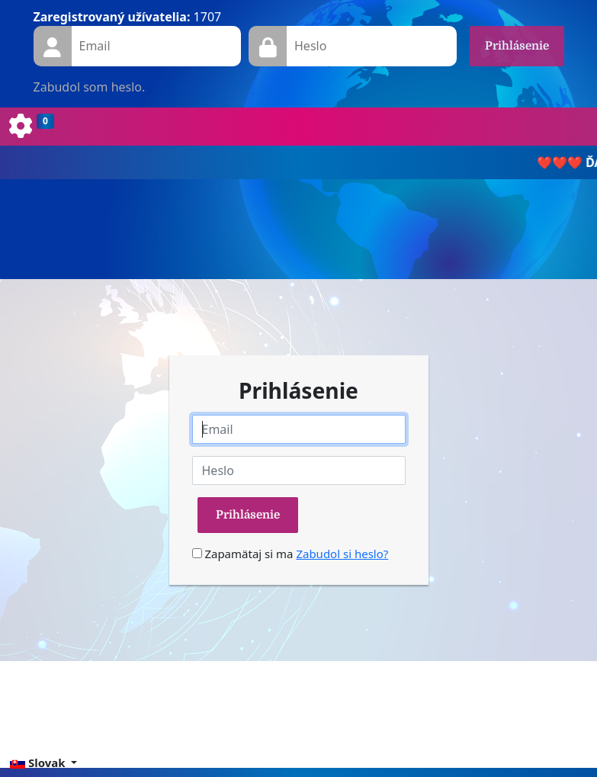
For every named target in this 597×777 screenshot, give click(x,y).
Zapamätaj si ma (243, 553)
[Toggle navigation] (31, 127)
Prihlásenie (517, 46)
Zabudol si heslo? (342, 553)
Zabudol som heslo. (90, 87)
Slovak (39, 762)
